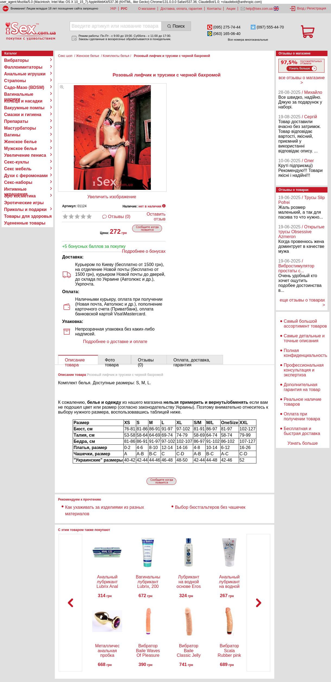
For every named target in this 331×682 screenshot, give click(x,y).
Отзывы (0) (119, 216)
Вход (300, 8)
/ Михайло (312, 92)
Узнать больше (303, 443)
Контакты (214, 9)
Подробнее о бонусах (144, 251)
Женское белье (20, 141)
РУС (124, 9)
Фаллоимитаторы (23, 67)
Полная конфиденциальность (305, 353)
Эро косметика (20, 196)
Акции (230, 9)
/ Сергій (309, 116)
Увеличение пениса (25, 155)
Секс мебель (17, 169)
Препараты (16, 121)
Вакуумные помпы (24, 107)
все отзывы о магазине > (302, 80)
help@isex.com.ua (259, 9)
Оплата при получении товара (302, 416)
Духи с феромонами (26, 175)
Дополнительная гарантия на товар (302, 387)
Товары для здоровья (28, 216)
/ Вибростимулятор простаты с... (296, 266)
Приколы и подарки (25, 209)
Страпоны (15, 80)
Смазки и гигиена (22, 114)
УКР (113, 9)
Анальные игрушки (25, 74)
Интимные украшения (16, 189)
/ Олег (308, 160)
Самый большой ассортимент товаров (305, 323)
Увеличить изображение (111, 196)
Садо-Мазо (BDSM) (24, 87)
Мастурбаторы (20, 128)
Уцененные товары (24, 223)
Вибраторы (16, 60)
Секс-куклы (16, 162)
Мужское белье (20, 148)
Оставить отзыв (156, 216)
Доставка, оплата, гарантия (181, 9)
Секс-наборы (18, 182)
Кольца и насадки (23, 101)
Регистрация (316, 8)
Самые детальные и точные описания (304, 338)
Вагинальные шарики (18, 94)
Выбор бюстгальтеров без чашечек (210, 507)
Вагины (12, 135)
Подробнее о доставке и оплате (115, 341)
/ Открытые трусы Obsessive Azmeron (301, 232)
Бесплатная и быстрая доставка (302, 431)
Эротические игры (24, 202)
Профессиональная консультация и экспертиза (304, 370)
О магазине (146, 9)
